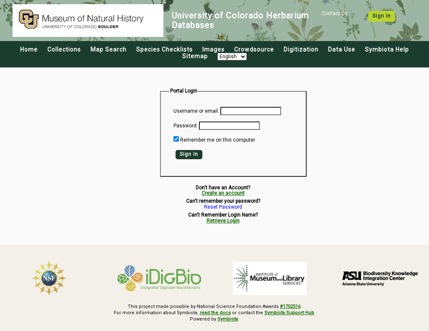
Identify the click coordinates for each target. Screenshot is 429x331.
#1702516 (290, 306)
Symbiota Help (387, 49)
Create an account (223, 193)
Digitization (301, 49)
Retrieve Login (223, 221)
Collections (64, 49)
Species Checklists (164, 49)
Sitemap (195, 56)
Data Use (341, 49)
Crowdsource (254, 49)
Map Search (108, 49)
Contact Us (335, 13)
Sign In (381, 16)
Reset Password (223, 207)
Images (213, 49)
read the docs (215, 312)
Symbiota (227, 319)
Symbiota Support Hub (289, 312)
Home (29, 49)
